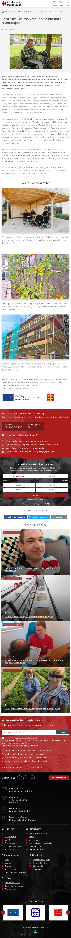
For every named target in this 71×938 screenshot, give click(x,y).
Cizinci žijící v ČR (35, 846)
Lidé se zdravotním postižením (40, 843)
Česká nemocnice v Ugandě (15, 872)
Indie (7, 860)
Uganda (8, 863)
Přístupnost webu (11, 843)
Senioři (31, 837)
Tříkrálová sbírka (38, 869)
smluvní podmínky (9, 743)
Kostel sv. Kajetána (40, 863)
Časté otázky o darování (14, 886)
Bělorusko (8, 866)
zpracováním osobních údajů (26, 738)
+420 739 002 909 (18, 800)
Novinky (12, 12)
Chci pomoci (9, 892)
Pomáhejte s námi (59, 778)
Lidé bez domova (35, 840)
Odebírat (62, 732)
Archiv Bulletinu (36, 767)
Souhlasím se (19, 738)
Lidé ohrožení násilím (37, 849)
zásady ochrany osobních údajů (54, 740)
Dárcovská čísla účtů (12, 883)
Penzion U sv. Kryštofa (41, 860)
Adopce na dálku (11, 869)
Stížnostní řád (10, 849)
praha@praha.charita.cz (20, 791)
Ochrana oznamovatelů (14, 846)
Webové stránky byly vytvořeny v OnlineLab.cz (35, 933)
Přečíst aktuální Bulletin (12, 767)
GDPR (7, 840)
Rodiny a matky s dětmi (38, 834)
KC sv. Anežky (38, 866)
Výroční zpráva (10, 837)
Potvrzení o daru (11, 889)
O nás (7, 834)
